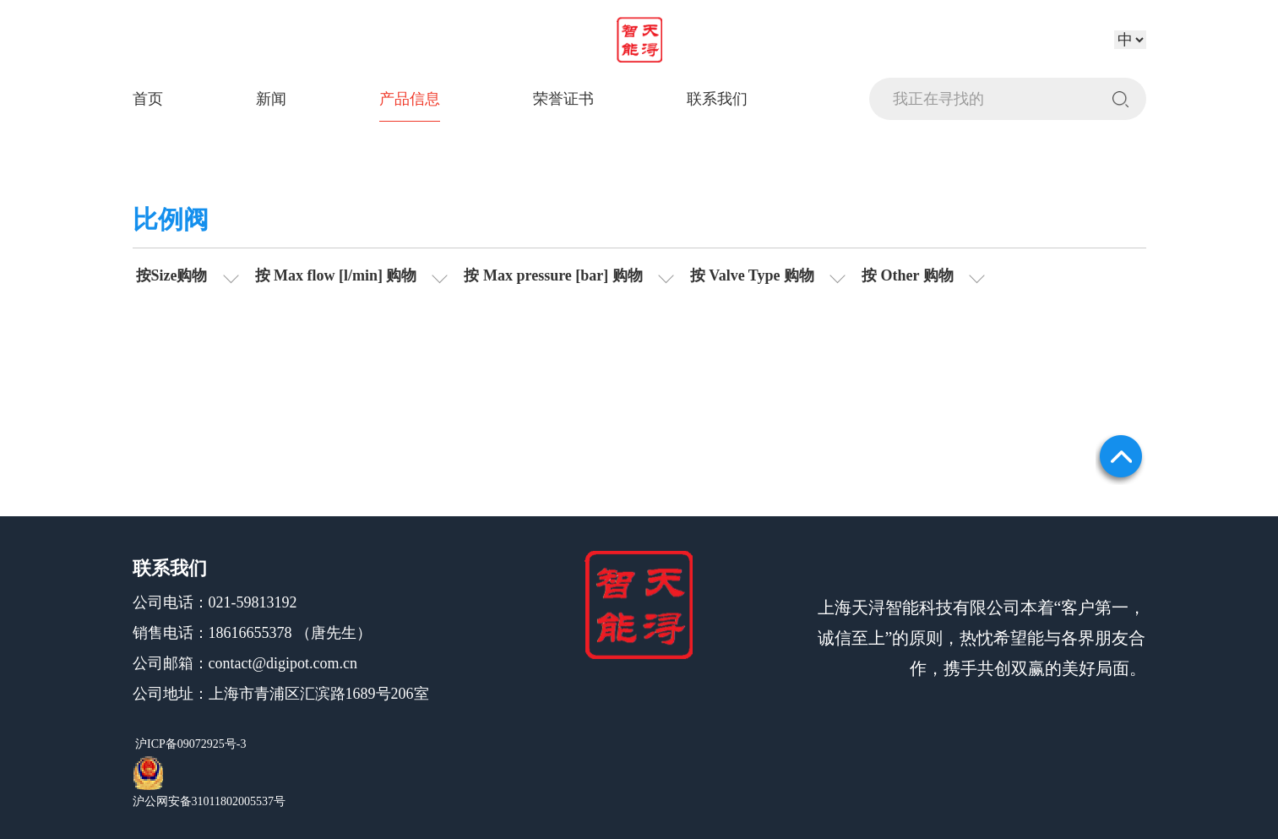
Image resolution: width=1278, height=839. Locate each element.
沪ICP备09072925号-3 (190, 744)
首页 (148, 98)
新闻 (271, 98)
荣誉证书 (563, 98)
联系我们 (717, 98)
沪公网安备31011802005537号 (209, 801)
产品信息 (409, 98)
